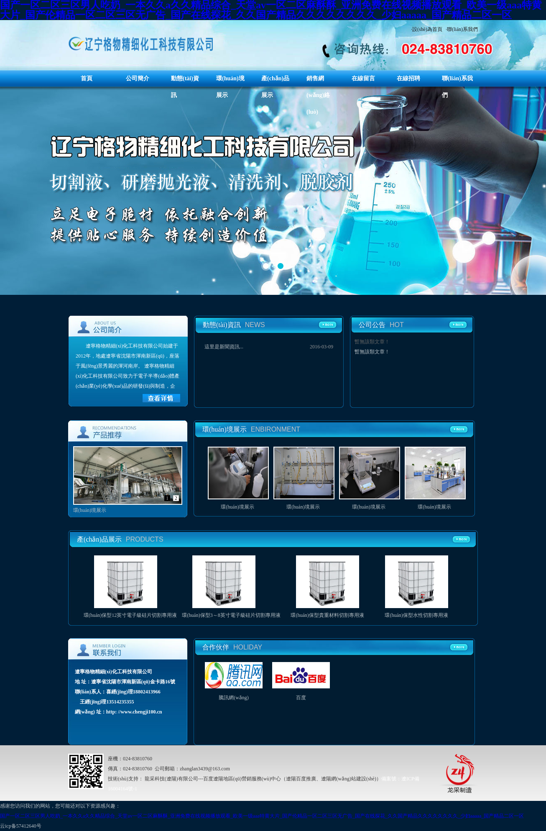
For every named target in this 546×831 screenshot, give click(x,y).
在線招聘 (408, 78)
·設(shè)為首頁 (426, 29)
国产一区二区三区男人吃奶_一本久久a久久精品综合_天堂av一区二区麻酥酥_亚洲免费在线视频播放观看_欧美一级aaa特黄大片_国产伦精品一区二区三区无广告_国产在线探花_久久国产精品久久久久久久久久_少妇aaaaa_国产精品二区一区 (262, 816)
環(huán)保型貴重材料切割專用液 (327, 615)
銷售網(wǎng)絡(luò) (318, 95)
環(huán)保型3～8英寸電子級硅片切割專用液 (231, 615)
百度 (301, 698)
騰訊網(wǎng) (234, 698)
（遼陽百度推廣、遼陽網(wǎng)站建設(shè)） (331, 779)
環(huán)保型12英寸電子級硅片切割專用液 (130, 615)
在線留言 (363, 78)
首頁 (86, 78)
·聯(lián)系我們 (462, 29)
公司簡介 (137, 78)
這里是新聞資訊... (223, 347)
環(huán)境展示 (237, 507)
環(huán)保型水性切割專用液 (416, 615)
